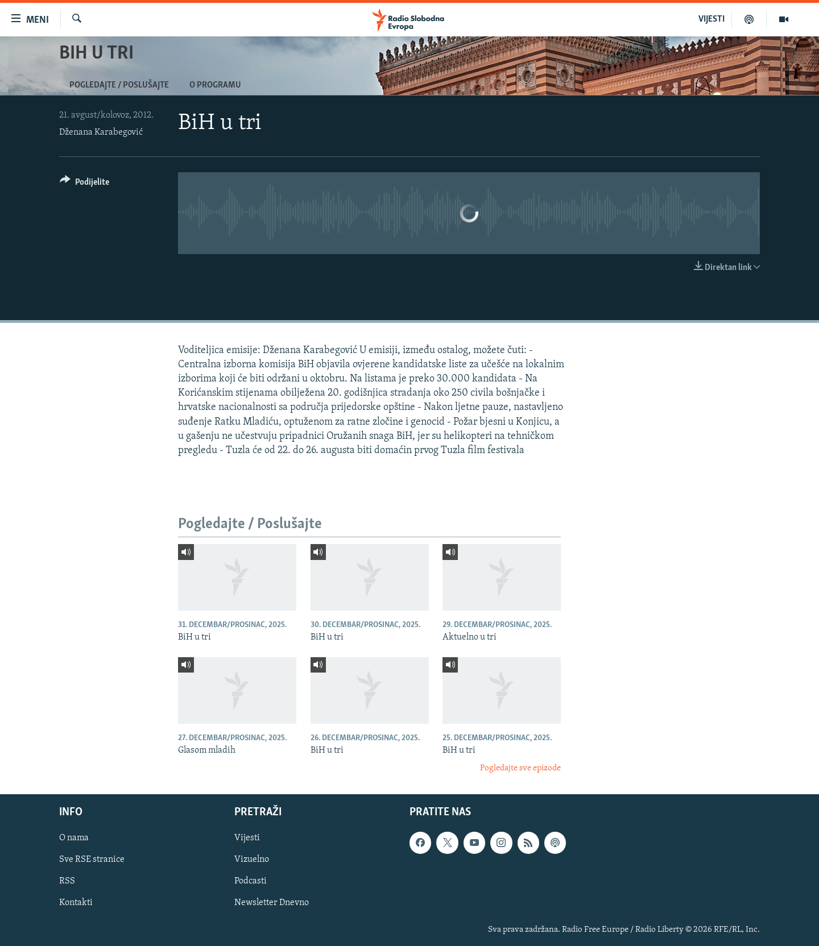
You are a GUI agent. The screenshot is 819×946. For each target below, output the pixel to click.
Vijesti (247, 838)
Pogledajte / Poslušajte (119, 85)
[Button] (84, 184)
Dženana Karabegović (101, 132)
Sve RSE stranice (92, 859)
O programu (215, 85)
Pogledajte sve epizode (520, 768)
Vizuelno (251, 859)
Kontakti (76, 902)
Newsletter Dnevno (271, 902)
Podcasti (250, 881)
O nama (74, 838)
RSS (67, 881)
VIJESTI (711, 19)
